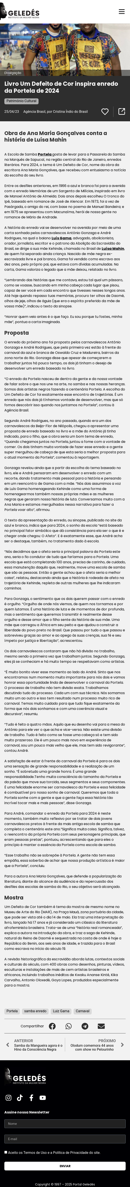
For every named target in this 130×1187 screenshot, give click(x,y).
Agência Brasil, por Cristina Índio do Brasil (55, 112)
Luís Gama (61, 238)
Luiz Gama (61, 1011)
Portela (45, 154)
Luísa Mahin (113, 248)
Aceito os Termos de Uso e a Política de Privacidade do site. (54, 1153)
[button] (52, 1026)
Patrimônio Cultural (21, 101)
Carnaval (82, 1011)
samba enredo (35, 1011)
